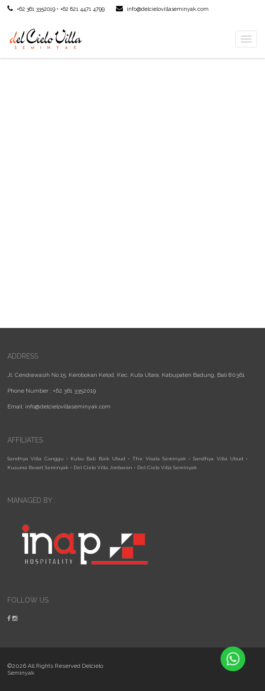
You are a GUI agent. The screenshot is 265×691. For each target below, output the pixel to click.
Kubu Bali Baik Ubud (98, 458)
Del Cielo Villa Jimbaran (103, 467)
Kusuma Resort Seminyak (38, 467)
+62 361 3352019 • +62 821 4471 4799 (56, 9)
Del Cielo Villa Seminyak (167, 467)
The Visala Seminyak (159, 458)
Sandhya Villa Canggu (35, 458)
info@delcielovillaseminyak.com (162, 9)
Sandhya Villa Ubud (218, 458)
